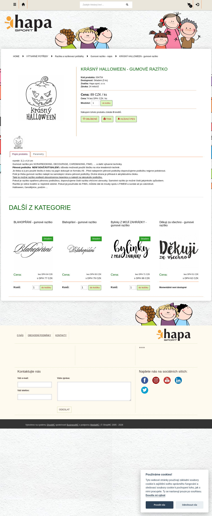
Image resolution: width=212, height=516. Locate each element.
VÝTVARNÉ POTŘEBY (37, 56)
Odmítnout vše (189, 505)
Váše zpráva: (63, 378)
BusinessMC (73, 425)
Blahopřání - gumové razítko (79, 222)
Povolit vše (159, 505)
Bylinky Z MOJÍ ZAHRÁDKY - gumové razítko (128, 224)
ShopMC (51, 425)
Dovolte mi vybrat (155, 495)
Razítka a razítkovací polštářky (69, 56)
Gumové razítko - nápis (101, 56)
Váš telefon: (23, 390)
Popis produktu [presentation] (20, 154)
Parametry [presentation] (38, 154)
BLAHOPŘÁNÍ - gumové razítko (33, 222)
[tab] (20, 154)
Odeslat (64, 409)
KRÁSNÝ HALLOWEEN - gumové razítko (138, 56)
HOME (16, 56)
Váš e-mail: (22, 378)
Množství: (85, 103)
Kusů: (17, 287)
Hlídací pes (126, 119)
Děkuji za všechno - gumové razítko (176, 224)
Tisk (107, 119)
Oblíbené (90, 119)
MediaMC (94, 425)
